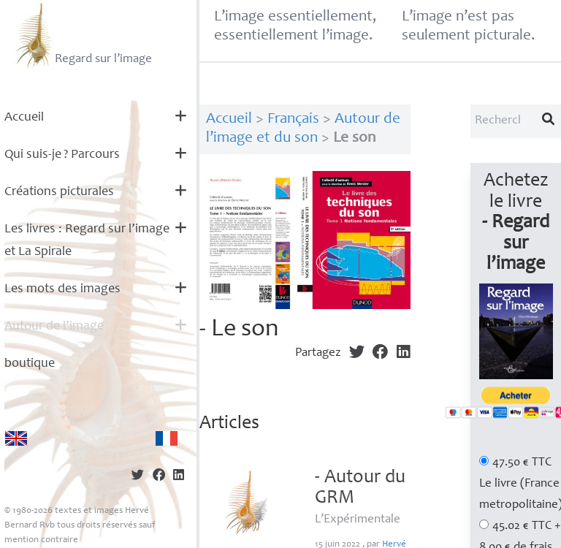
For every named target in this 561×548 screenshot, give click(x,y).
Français (293, 119)
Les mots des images (62, 289)
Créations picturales (59, 192)
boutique (29, 363)
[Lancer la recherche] (548, 121)
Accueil (24, 117)
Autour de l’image (54, 326)
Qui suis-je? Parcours (62, 154)
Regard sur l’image (82, 35)
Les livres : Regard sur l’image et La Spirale (86, 241)
